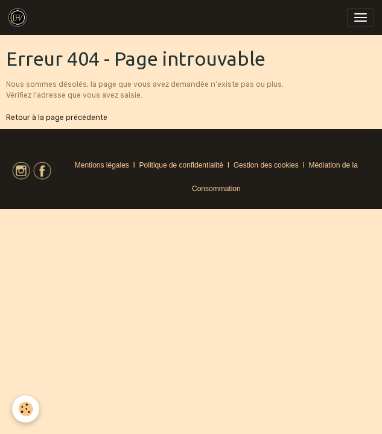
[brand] (19, 17)
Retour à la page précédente (56, 117)
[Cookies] (25, 409)
